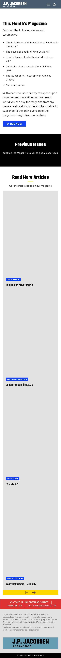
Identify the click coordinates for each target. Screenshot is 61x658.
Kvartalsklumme (15, 578)
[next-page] (34, 592)
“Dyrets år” (12, 484)
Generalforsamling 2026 (19, 384)
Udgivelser (12, 479)
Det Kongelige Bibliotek (42, 605)
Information (13, 279)
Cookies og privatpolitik (19, 285)
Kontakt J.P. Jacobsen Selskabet (29, 602)
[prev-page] (26, 592)
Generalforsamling (17, 379)
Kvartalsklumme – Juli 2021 (21, 584)
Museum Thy (15, 605)
